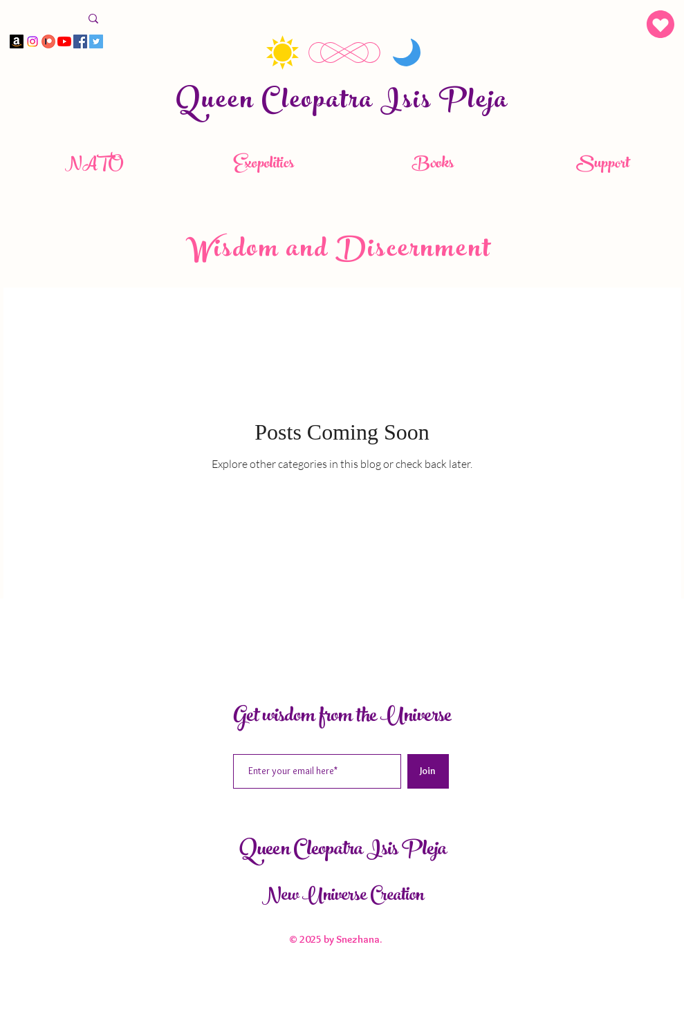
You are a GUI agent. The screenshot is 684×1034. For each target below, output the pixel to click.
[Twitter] (96, 41)
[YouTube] (64, 41)
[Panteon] (48, 41)
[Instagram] (32, 41)
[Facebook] (80, 41)
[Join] (428, 771)
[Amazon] (17, 41)
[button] (660, 24)
